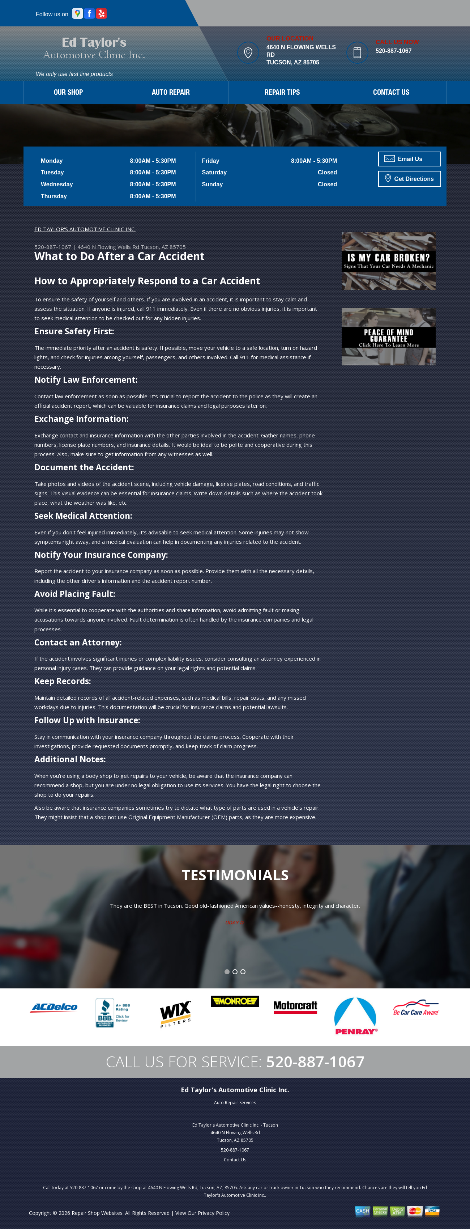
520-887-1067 (394, 51)
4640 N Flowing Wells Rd (108, 246)
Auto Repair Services (235, 1102)
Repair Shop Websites (97, 1212)
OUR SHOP (68, 93)
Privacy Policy (214, 1212)
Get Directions (409, 178)
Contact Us (235, 1160)
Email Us (403, 158)
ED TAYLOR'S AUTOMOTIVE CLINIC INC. (85, 229)
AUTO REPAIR (171, 93)
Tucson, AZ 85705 (163, 246)
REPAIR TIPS (282, 93)
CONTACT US (391, 93)
